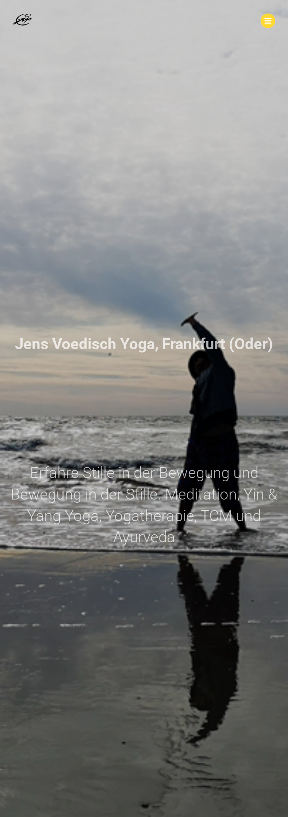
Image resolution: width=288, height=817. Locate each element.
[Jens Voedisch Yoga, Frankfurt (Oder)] (24, 21)
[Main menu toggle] (268, 21)
